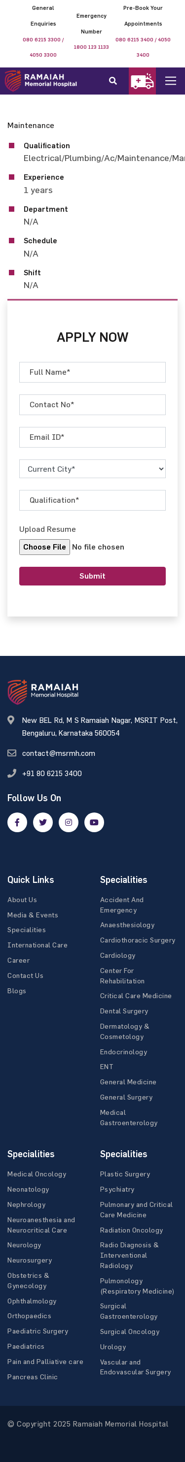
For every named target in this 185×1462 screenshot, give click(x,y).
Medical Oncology (36, 1174)
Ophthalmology (32, 1301)
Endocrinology (124, 1051)
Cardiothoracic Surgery (138, 940)
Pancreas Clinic (32, 1376)
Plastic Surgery (125, 1174)
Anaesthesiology (127, 924)
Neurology (24, 1244)
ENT (107, 1066)
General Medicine (128, 1081)
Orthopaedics (29, 1315)
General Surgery (126, 1097)
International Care (37, 945)
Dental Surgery (124, 1011)
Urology (113, 1346)
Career (18, 960)
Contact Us (25, 975)
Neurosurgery (29, 1260)
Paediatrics (26, 1346)
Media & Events (32, 914)
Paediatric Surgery (37, 1331)
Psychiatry (117, 1189)
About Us (22, 899)
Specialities (26, 929)
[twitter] (43, 822)
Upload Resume (47, 528)
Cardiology (118, 955)
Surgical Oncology (130, 1331)
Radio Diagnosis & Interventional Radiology (129, 1254)
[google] (68, 822)
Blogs (17, 990)
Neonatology (28, 1189)
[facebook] (17, 822)
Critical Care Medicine (136, 995)
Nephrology (26, 1204)
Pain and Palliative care (45, 1361)
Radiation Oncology (131, 1230)
